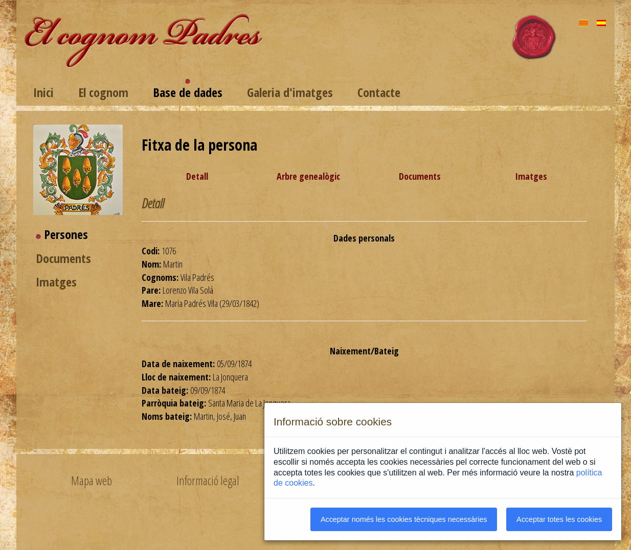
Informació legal (207, 480)
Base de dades (187, 92)
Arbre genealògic (308, 176)
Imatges (56, 281)
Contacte (378, 92)
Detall (197, 176)
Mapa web (91, 480)
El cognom (103, 92)
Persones (66, 234)
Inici (43, 92)
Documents (63, 258)
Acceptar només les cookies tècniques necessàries (404, 519)
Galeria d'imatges (290, 92)
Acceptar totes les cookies (559, 519)
